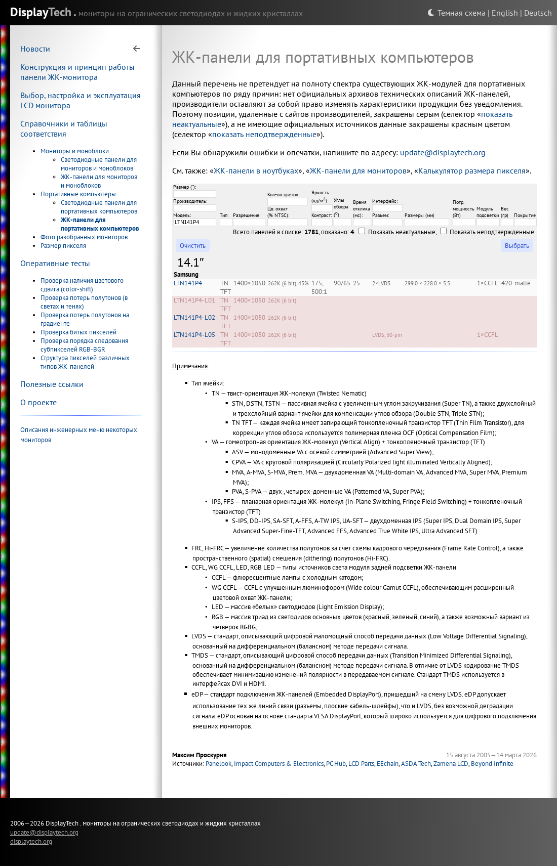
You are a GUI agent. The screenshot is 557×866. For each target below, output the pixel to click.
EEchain (388, 763)
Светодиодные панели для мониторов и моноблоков (99, 163)
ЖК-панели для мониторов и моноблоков (99, 181)
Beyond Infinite (492, 763)
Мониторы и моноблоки (75, 151)
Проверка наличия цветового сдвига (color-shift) (82, 284)
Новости (35, 49)
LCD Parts (361, 763)
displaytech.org (31, 841)
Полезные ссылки (52, 384)
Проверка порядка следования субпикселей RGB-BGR (84, 345)
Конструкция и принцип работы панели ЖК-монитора (77, 72)
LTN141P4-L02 (194, 317)
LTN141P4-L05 (194, 334)
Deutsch (538, 13)
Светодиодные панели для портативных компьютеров (99, 206)
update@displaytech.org (443, 152)
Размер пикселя (63, 245)
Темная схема (456, 13)
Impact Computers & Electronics (279, 763)
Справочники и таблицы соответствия (63, 128)
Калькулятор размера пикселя (472, 170)
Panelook (218, 763)
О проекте (38, 402)
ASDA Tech (416, 763)
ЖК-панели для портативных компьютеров (100, 224)
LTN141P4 (188, 283)
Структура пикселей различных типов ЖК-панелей (85, 362)
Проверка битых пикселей (78, 332)
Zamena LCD (450, 763)
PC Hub (336, 763)
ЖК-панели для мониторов (358, 170)
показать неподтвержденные (264, 134)
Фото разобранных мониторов (84, 237)
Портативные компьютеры (78, 194)
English (505, 13)
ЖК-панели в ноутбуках (256, 170)
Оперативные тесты (55, 263)
